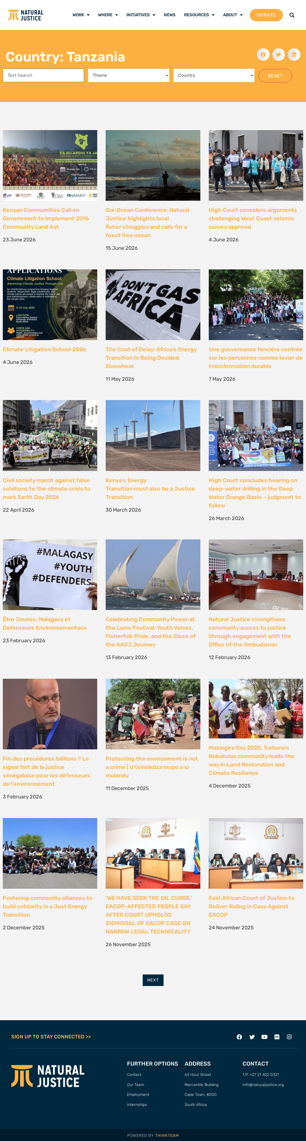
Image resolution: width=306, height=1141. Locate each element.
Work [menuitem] (81, 14)
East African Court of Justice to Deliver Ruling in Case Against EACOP (251, 906)
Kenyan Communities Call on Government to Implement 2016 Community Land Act (46, 218)
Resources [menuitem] (199, 14)
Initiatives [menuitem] (140, 14)
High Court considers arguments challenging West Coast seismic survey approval (253, 218)
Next (153, 980)
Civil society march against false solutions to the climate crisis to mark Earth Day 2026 (46, 488)
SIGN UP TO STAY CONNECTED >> (51, 1037)
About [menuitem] (233, 14)
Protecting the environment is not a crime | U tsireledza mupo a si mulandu (152, 767)
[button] (291, 15)
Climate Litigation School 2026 (44, 349)
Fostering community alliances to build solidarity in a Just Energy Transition (47, 906)
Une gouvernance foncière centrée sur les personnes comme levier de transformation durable (256, 357)
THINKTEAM (167, 1135)
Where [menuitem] (108, 14)
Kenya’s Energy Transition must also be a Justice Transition (150, 488)
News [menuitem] (170, 14)
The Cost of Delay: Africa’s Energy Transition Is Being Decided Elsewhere (151, 357)
